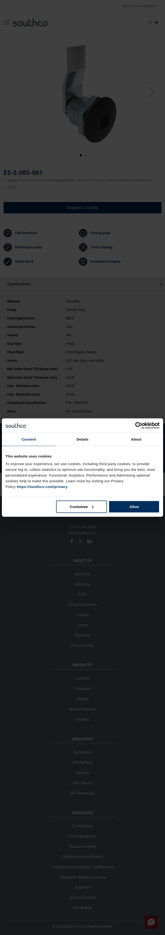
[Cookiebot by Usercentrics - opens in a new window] (139, 425)
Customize (82, 506)
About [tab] (136, 439)
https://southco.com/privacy (42, 486)
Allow (134, 506)
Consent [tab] (29, 439)
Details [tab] (82, 439)
